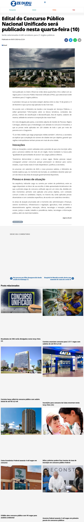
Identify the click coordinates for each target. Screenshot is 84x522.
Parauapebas (12, 10)
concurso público (17, 222)
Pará (73, 10)
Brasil (5, 45)
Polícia (54, 10)
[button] (66, 40)
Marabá (34, 10)
